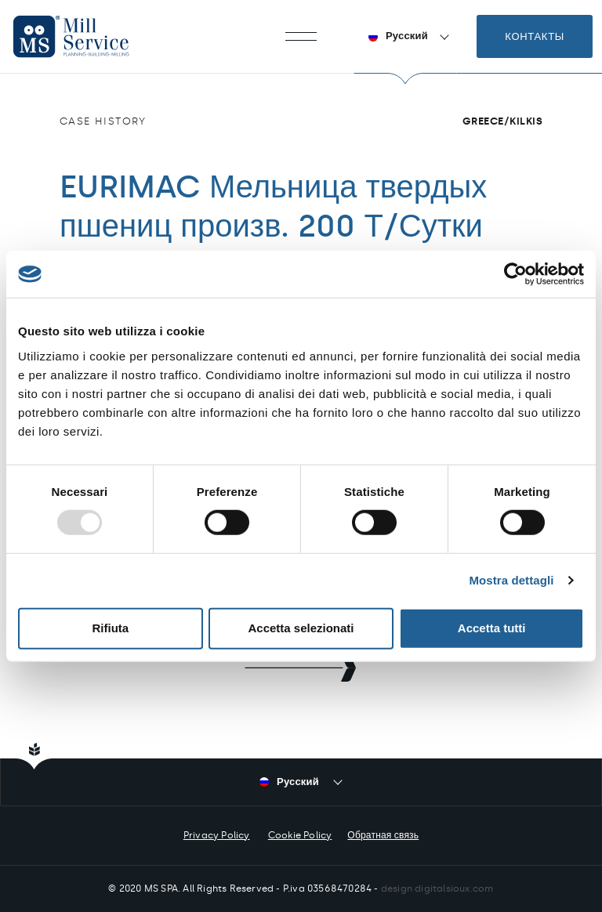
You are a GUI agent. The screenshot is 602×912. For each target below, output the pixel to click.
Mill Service (86, 36)
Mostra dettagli (511, 580)
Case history (103, 121)
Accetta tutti (492, 628)
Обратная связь (383, 835)
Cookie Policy (300, 835)
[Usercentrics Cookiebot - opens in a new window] (515, 274)
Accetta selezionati (301, 628)
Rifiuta (110, 628)
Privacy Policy (216, 835)
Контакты (534, 36)
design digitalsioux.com (437, 888)
